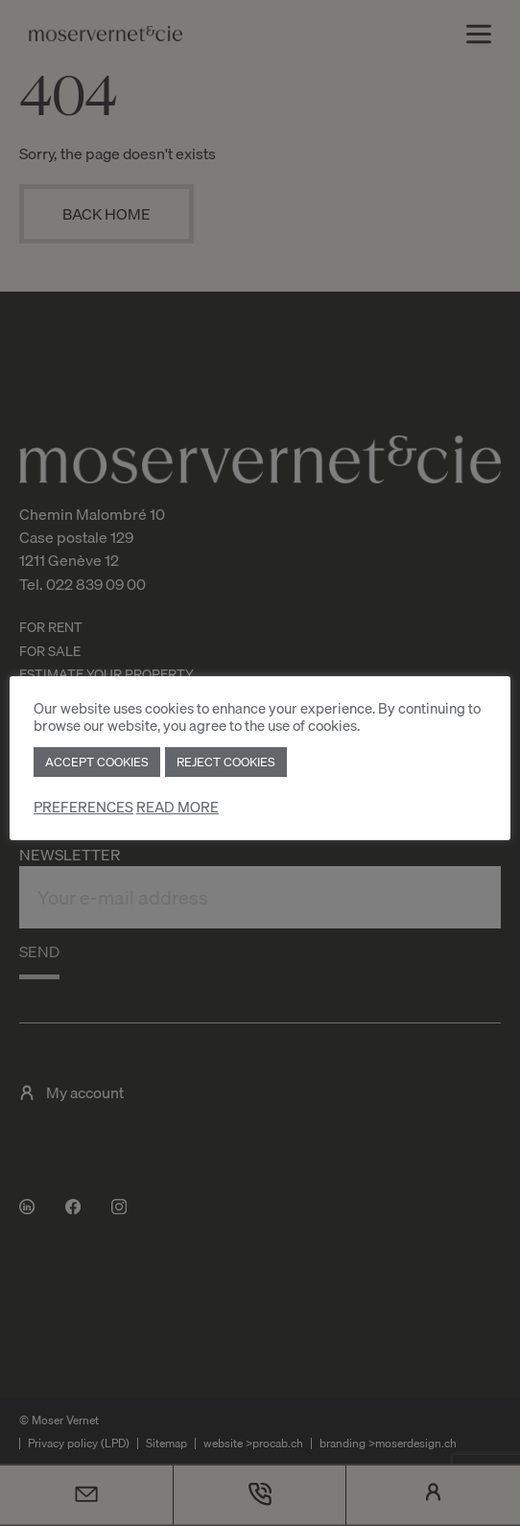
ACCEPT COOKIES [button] (97, 761)
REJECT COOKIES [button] (226, 761)
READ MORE (177, 807)
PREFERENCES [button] (83, 807)
